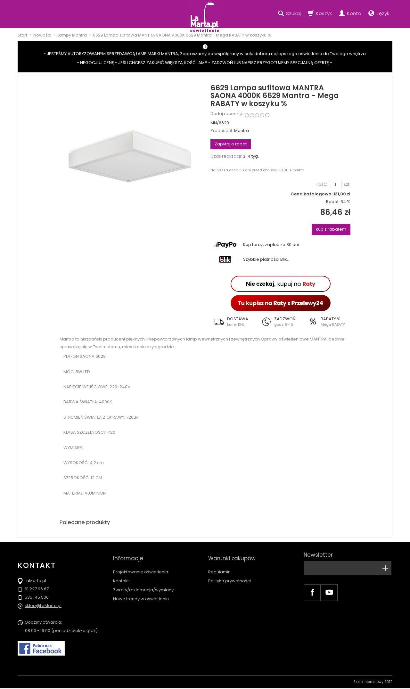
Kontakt (121, 575)
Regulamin (219, 566)
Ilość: (321, 184)
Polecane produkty (86, 523)
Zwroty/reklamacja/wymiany (143, 584)
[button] (233, 321)
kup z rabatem (331, 229)
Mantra (241, 130)
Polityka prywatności (229, 575)
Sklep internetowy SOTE (372, 682)
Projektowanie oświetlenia (140, 566)
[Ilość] (335, 184)
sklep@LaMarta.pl (43, 606)
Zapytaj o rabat (231, 144)
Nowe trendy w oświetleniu (141, 593)
